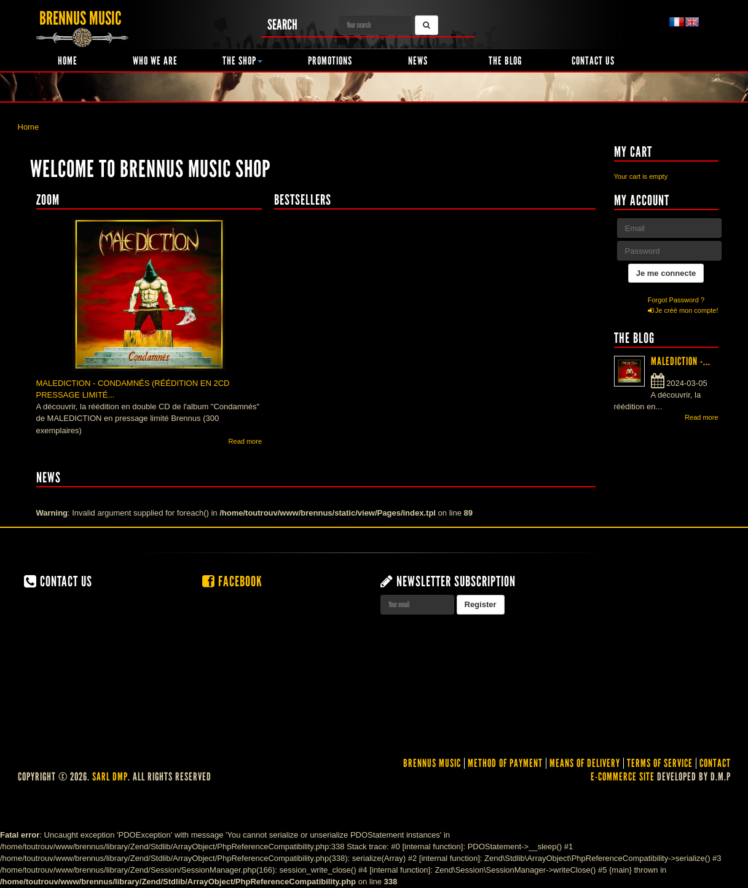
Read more (245, 441)
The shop (242, 61)
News (418, 61)
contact (715, 763)
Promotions (330, 61)
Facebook (232, 581)
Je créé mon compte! (683, 310)
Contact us (593, 61)
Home (67, 61)
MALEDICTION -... (681, 361)
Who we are (155, 61)
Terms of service (660, 763)
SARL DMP (110, 777)
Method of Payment (505, 763)
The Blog (505, 61)
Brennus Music (432, 763)
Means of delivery (584, 763)
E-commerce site (623, 777)
